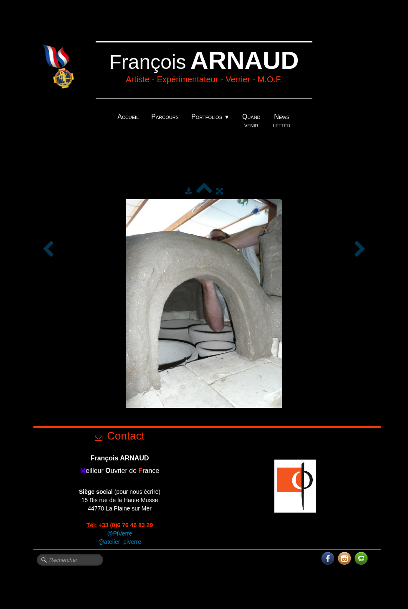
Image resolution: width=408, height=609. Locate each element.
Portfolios (210, 116)
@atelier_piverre (119, 541)
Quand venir (251, 121)
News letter (282, 121)
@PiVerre (119, 533)
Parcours (165, 116)
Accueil (128, 116)
